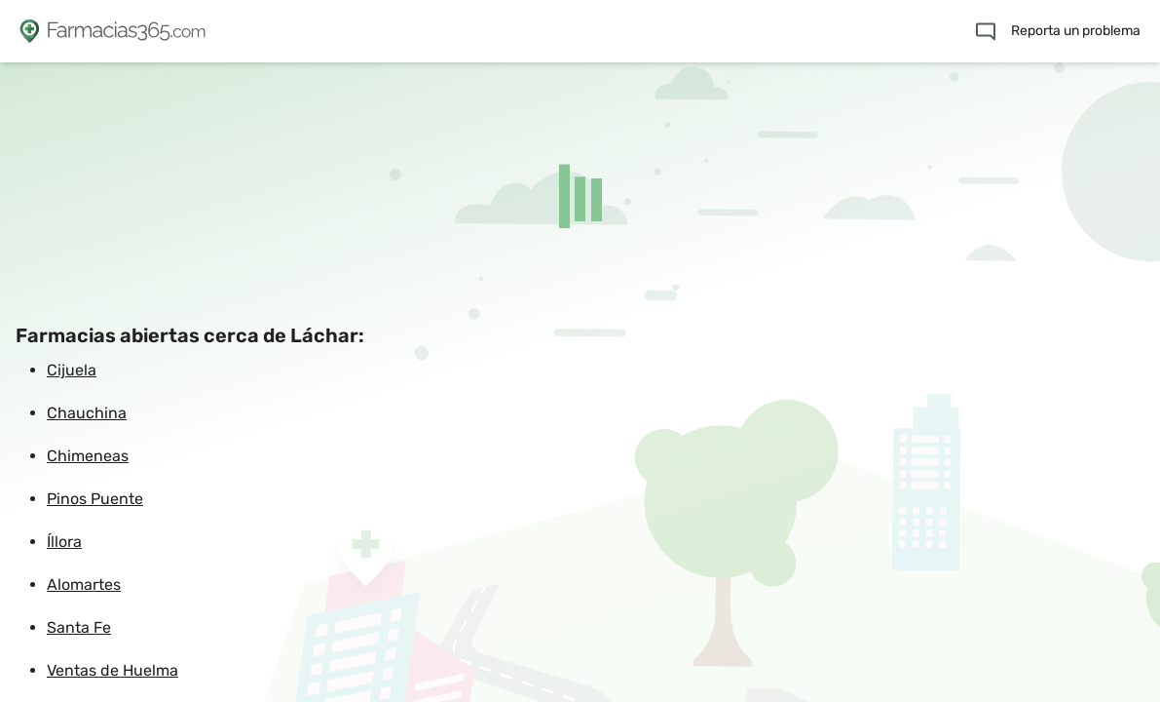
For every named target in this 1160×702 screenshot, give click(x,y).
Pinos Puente (95, 498)
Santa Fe (79, 627)
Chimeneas (88, 456)
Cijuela (71, 370)
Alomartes (84, 584)
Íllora (64, 541)
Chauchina (87, 413)
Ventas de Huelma (112, 670)
